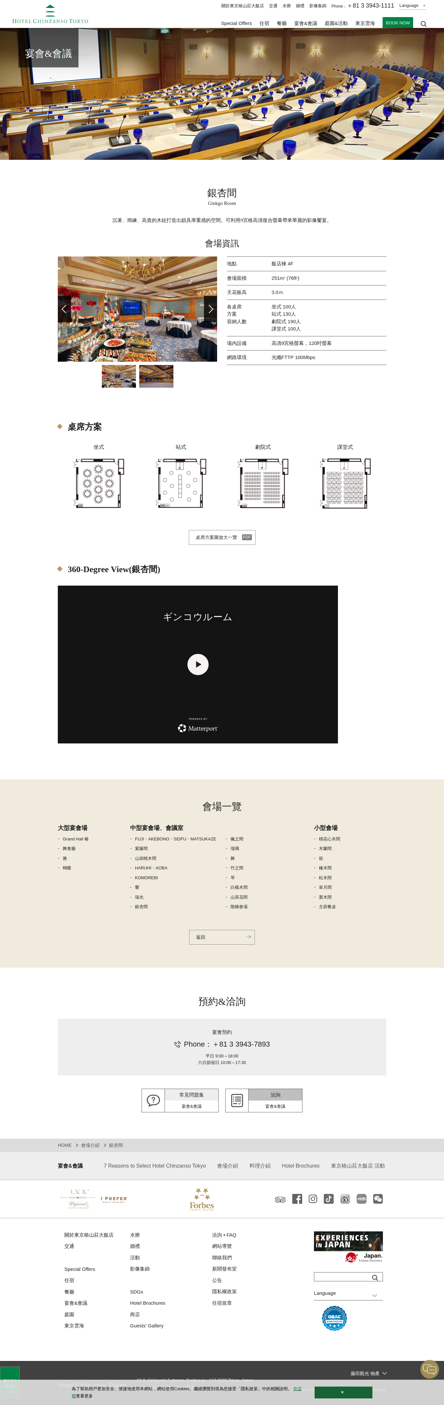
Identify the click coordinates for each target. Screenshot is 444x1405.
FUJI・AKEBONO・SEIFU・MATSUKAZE (175, 838)
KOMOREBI (146, 877)
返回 (200, 937)
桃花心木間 (329, 838)
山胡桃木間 (145, 858)
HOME (65, 1145)
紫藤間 (141, 848)
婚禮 (300, 5)
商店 (135, 1314)
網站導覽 (222, 1246)
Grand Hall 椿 (76, 838)
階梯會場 (239, 906)
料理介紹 (260, 1166)
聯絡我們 (222, 1257)
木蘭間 (325, 848)
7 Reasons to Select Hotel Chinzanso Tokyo (155, 1166)
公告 (217, 1280)
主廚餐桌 (327, 906)
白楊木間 (239, 887)
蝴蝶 (67, 867)
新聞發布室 (224, 1269)
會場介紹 (90, 1145)
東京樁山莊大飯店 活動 (358, 1166)
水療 (286, 5)
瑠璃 (235, 848)
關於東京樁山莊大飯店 (242, 5)
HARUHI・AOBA (151, 867)
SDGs (136, 1292)
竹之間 (237, 867)
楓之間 (237, 838)
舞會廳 (69, 848)
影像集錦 (317, 5)
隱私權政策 (224, 1291)
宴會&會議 (305, 23)
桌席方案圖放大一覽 (216, 537)
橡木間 (325, 867)
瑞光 (139, 897)
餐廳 (69, 1292)
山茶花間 (239, 897)
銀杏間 (141, 906)
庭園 (69, 1314)
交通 (273, 5)
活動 (135, 1257)
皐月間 (325, 887)
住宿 (69, 1280)
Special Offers (236, 23)
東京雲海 (365, 23)
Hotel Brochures (301, 1166)
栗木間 (325, 897)
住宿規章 (222, 1303)
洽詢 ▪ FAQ (224, 1235)
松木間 (325, 877)
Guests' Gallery (147, 1325)
